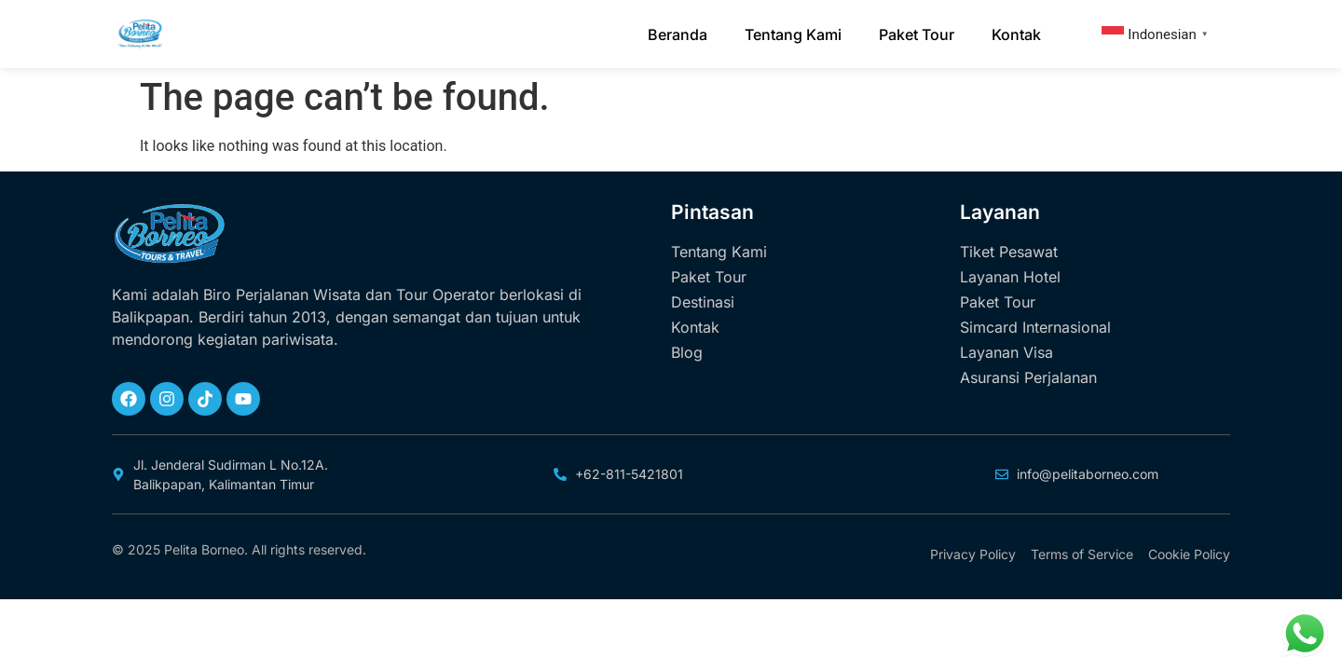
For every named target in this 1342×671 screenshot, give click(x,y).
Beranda (677, 34)
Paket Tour (916, 34)
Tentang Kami (793, 34)
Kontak (1016, 34)
